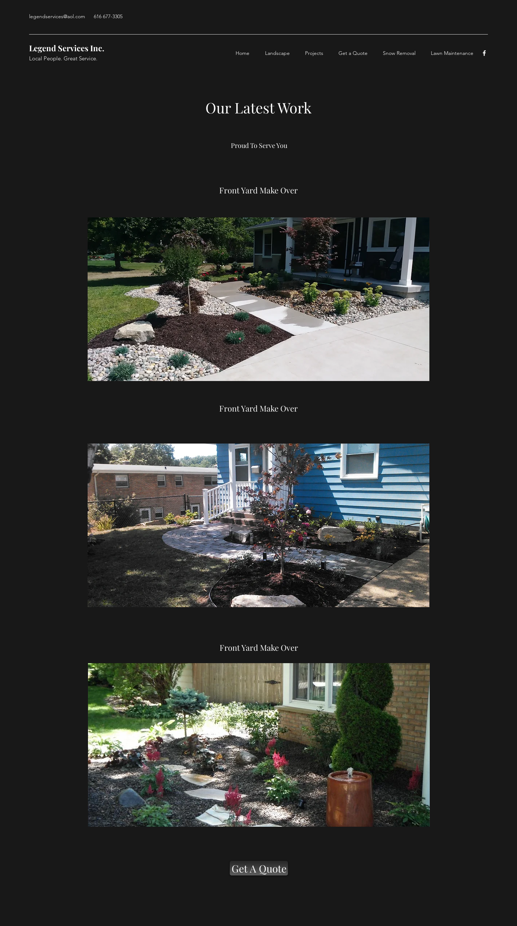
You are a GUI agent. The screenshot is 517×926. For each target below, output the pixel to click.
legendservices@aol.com (57, 16)
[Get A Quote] (259, 868)
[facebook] (484, 53)
